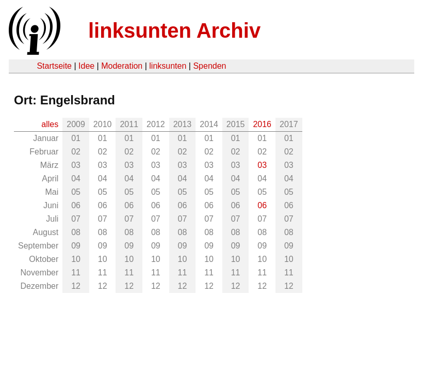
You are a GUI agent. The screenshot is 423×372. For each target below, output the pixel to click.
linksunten (167, 65)
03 (262, 165)
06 (262, 205)
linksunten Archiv (174, 30)
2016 (262, 124)
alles (49, 124)
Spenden (209, 65)
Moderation (121, 65)
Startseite (54, 65)
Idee (86, 65)
